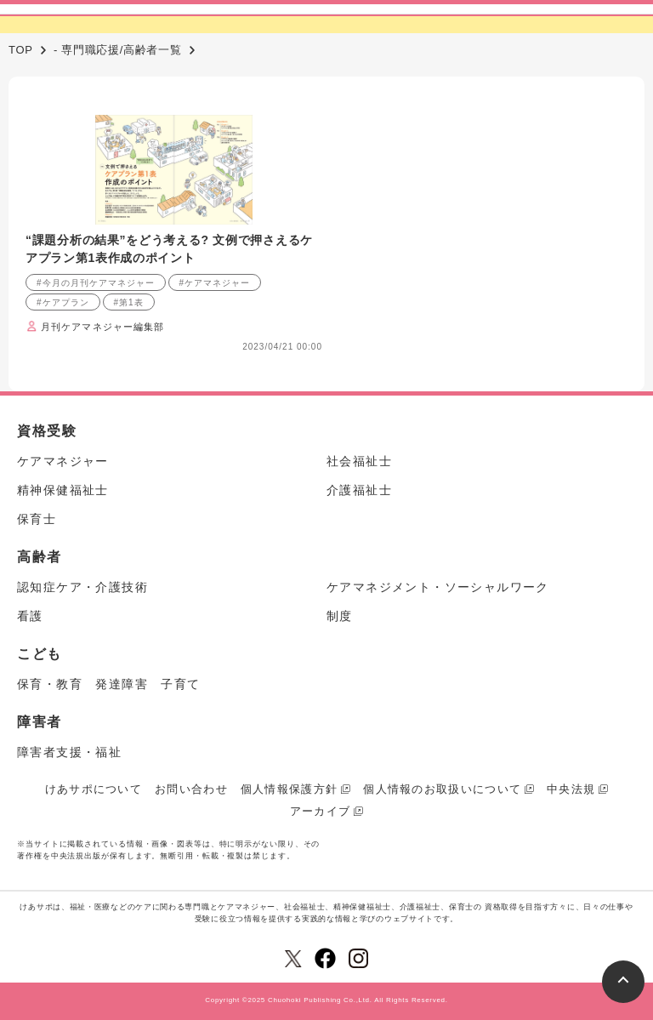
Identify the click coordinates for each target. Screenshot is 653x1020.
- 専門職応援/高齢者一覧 (118, 49)
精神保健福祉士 (63, 490)
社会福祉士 (359, 461)
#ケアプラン (63, 302)
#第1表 (129, 302)
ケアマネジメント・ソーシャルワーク (437, 587)
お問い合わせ (191, 789)
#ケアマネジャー (215, 283)
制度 (339, 616)
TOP (21, 49)
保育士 (36, 519)
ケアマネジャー (63, 461)
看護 (30, 616)
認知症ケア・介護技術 (82, 587)
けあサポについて (93, 789)
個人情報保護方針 (289, 789)
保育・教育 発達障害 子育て (109, 684)
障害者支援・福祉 (69, 752)
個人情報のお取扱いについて (442, 789)
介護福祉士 (359, 490)
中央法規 (571, 789)
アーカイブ (320, 811)
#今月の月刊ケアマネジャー (96, 283)
